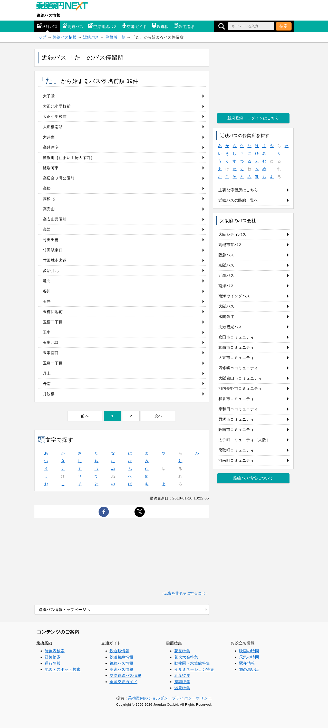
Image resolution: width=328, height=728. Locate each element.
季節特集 (174, 643)
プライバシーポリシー (192, 698)
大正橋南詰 (53, 127)
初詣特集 (182, 681)
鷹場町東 (51, 168)
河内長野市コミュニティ (240, 388)
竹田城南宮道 (55, 260)
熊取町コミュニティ (236, 450)
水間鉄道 (226, 316)
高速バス (72, 26)
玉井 (47, 301)
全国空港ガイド (124, 681)
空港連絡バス (102, 26)
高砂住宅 (51, 147)
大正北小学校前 (57, 106)
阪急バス (226, 255)
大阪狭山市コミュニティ (240, 378)
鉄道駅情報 (120, 651)
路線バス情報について (253, 478)
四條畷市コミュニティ (238, 368)
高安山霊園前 (55, 219)
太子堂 (49, 96)
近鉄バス (91, 37)
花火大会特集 (186, 657)
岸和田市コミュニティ (238, 409)
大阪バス (226, 306)
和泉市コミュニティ (236, 398)
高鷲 (47, 229)
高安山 (49, 209)
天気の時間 (249, 657)
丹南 (47, 383)
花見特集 (182, 651)
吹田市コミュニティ (236, 337)
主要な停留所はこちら (238, 190)
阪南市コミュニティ (236, 429)
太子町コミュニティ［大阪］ (244, 440)
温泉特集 (182, 688)
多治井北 (51, 270)
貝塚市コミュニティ (236, 419)
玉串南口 (51, 353)
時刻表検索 (55, 651)
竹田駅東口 (53, 250)
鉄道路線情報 (121, 657)
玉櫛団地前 (53, 311)
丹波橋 (49, 394)
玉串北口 (51, 342)
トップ (40, 37)
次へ (158, 416)
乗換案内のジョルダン (148, 698)
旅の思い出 (249, 669)
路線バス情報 (48, 15)
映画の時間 (249, 651)
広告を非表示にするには (184, 593)
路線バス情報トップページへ (64, 609)
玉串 (47, 332)
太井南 (49, 137)
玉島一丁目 (53, 363)
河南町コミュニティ (236, 460)
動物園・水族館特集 (192, 663)
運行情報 (53, 663)
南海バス (226, 285)
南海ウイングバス (234, 296)
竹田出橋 (51, 240)
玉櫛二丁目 (53, 322)
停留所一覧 (115, 37)
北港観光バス (230, 327)
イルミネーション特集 (194, 669)
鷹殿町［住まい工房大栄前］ (69, 157)
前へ (85, 416)
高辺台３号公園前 (59, 178)
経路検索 (53, 657)
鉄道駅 (160, 26)
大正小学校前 (55, 116)
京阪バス (226, 265)
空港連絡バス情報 (125, 675)
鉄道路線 (183, 26)
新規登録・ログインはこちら (253, 118)
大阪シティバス (232, 234)
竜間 (47, 281)
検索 (283, 26)
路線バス (47, 26)
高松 (47, 188)
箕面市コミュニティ (236, 347)
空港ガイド (134, 26)
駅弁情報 (247, 663)
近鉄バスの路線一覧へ (238, 200)
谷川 (47, 291)
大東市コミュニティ (236, 357)
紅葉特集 (182, 675)
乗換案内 (44, 643)
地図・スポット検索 (63, 669)
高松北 (49, 198)
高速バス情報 (121, 669)
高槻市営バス (230, 244)
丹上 (47, 373)
